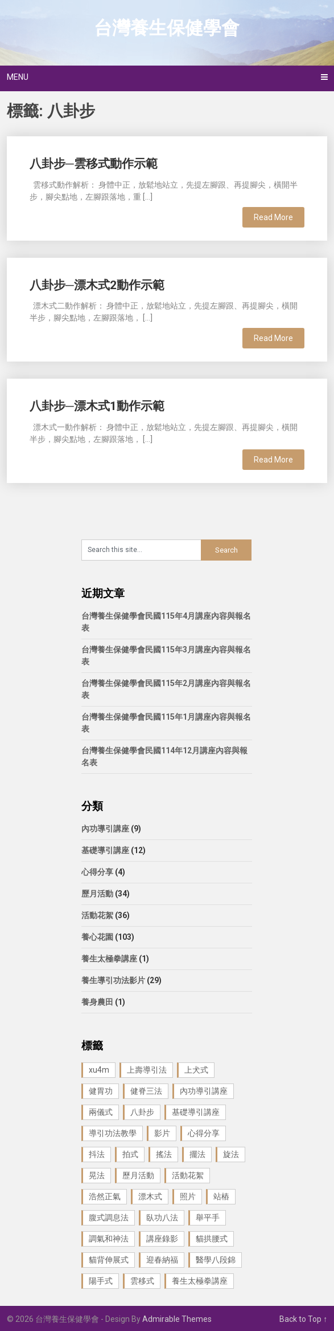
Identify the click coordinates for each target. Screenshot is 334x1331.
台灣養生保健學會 (167, 28)
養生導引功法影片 (113, 980)
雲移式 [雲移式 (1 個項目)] (142, 1280)
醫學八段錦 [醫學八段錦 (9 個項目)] (216, 1259)
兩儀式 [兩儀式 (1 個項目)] (101, 1112)
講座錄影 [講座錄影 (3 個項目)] (162, 1238)
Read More (273, 217)
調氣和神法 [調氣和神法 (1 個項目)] (109, 1238)
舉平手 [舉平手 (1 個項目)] (208, 1217)
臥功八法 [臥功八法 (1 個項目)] (162, 1217)
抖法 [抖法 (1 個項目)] (97, 1154)
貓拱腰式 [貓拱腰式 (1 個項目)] (212, 1238)
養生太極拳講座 (109, 958)
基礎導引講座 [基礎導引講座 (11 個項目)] (196, 1112)
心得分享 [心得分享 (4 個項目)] (204, 1133)
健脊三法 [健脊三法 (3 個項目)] (146, 1090)
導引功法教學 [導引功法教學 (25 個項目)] (113, 1133)
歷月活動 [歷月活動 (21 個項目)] (138, 1175)
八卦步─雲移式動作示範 (94, 164)
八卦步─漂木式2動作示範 (97, 285)
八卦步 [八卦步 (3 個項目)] (142, 1112)
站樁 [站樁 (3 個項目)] (221, 1196)
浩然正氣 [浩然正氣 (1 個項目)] (105, 1196)
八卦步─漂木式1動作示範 (97, 406)
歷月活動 (97, 893)
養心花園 (97, 937)
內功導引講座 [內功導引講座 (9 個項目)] (204, 1090)
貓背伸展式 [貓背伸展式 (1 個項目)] (109, 1259)
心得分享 (97, 871)
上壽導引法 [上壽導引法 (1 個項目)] (147, 1069)
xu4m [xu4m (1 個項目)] (99, 1069)
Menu (17, 77)
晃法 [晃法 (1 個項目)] (97, 1175)
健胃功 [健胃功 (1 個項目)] (101, 1090)
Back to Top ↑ (303, 1319)
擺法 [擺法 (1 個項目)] (197, 1154)
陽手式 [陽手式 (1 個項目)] (101, 1280)
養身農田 (97, 1002)
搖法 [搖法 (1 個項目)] (164, 1154)
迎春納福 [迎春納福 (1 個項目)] (162, 1259)
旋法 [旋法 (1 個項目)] (231, 1154)
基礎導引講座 (105, 850)
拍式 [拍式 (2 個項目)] (130, 1154)
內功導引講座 (105, 828)
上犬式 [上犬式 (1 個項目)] (196, 1069)
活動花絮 (97, 915)
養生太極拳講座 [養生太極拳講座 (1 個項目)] (200, 1280)
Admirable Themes (177, 1319)
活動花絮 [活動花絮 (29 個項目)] (188, 1175)
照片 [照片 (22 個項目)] (188, 1196)
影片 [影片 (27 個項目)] (162, 1133)
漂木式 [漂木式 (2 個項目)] (150, 1196)
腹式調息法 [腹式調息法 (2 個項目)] (109, 1217)
